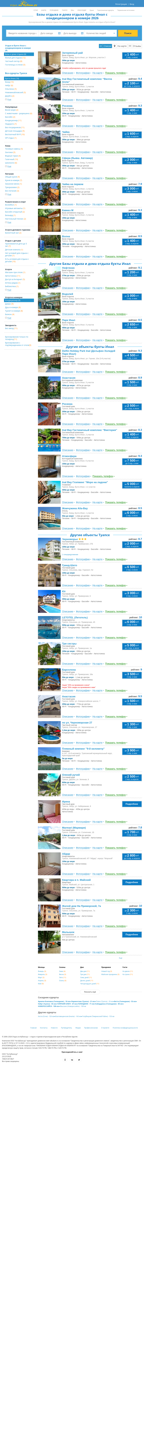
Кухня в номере (13, 180)
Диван (9, 304)
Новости (54, 1028)
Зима (62, 971)
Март (41, 977)
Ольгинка (11, 89)
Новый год (106, 971)
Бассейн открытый (15, 211)
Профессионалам (91, 1028)
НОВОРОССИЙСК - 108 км (48, 1006)
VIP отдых (10, 138)
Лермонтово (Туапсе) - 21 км (83, 1001)
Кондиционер (13, 120)
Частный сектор (13, 61)
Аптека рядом (12, 283)
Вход (132, 4)
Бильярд (10, 215)
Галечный (11, 159)
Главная (33, 1028)
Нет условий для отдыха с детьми (16, 254)
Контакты (44, 1028)
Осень (62, 980)
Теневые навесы (14, 148)
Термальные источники (126, 10)
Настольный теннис (15, 218)
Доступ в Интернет (15, 279)
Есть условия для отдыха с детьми (17, 260)
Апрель (42, 980)
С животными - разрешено (18, 113)
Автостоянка (12, 276)
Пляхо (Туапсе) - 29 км (104, 1001)
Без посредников (14, 127)
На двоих (127, 971)
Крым (92, 10)
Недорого (11, 124)
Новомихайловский (15, 92)
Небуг (9, 85)
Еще (120, 958)
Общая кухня (12, 176)
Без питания (12, 190)
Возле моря (11, 110)
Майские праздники (110, 974)
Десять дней (86, 980)
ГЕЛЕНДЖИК (54, 10)
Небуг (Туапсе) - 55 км (47, 1004)
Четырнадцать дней (89, 984)
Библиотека (12, 286)
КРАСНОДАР (82, 10)
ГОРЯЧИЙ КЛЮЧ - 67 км (67, 1004)
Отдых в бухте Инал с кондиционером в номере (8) (18, 48)
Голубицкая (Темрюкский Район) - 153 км (98, 1016)
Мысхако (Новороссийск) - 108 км (73, 1006)
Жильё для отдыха (15, 57)
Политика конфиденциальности (125, 1028)
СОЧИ (36, 10)
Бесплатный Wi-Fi (15, 134)
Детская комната (14, 249)
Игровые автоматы (15, 208)
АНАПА (43, 10)
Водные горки (13, 155)
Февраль (42, 974)
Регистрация (121, 4)
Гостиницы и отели (15, 64)
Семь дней (86, 977)
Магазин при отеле (15, 272)
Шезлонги (11, 162)
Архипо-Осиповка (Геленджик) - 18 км (54, 1001)
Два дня (85, 971)
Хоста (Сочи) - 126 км (46, 1016)
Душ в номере (13, 307)
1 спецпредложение (70, 554)
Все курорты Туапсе (16, 73)
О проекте (105, 1028)
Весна (62, 974)
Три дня (85, 974)
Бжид (9, 82)
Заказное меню (13, 183)
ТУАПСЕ (64, 10)
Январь (42, 971)
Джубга (9, 96)
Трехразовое (12, 187)
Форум (78, 1028)
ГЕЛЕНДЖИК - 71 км (86, 1004)
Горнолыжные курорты (105, 10)
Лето (62, 977)
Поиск (128, 33)
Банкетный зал (13, 232)
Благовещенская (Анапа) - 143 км (68, 1016)
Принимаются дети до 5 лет (16, 244)
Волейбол (11, 204)
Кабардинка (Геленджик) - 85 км (109, 1004)
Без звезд (11, 328)
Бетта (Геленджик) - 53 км (125, 1001)
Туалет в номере (14, 311)
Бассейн (10, 117)
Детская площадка (15, 131)
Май (41, 984)
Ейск (72, 10)
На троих (127, 974)
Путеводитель (66, 1028)
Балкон (9, 314)
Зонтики (10, 152)
